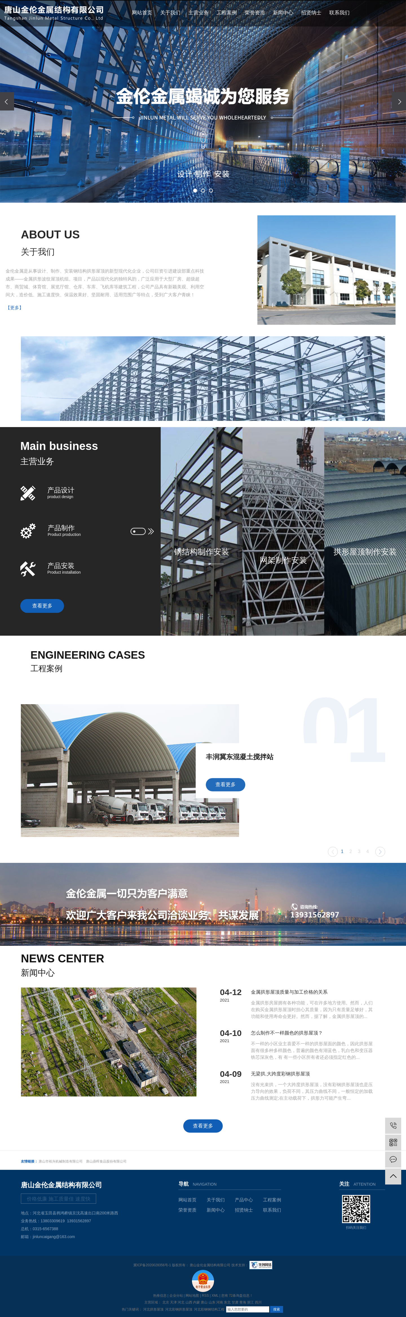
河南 (219, 1302)
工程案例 (227, 13)
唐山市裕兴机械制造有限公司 (61, 1161)
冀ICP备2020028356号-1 (152, 1265)
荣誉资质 (255, 13)
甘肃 (235, 1302)
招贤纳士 (311, 13)
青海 (242, 1302)
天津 (173, 1302)
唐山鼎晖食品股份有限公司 (106, 1161)
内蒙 (196, 1302)
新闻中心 (283, 13)
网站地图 (192, 1296)
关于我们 (170, 13)
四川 (258, 1302)
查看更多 (42, 606)
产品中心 (244, 1199)
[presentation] (7, 101)
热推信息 (160, 1296)
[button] (195, 191)
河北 (181, 1302)
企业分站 (176, 1296)
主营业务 (198, 13)
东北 (227, 1302)
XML (215, 1296)
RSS (205, 1296)
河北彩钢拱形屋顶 (178, 1309)
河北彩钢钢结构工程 (209, 1309)
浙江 (250, 1302)
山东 (212, 1302)
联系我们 (339, 13)
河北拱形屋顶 (153, 1309)
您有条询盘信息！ (237, 1296)
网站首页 (142, 13)
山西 (189, 1302)
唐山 (204, 1302)
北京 (165, 1302)
